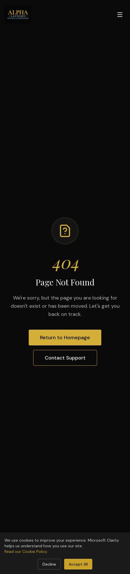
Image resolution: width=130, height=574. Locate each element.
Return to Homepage (65, 337)
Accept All (78, 564)
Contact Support (65, 357)
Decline (49, 564)
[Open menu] (119, 14)
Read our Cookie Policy (26, 551)
